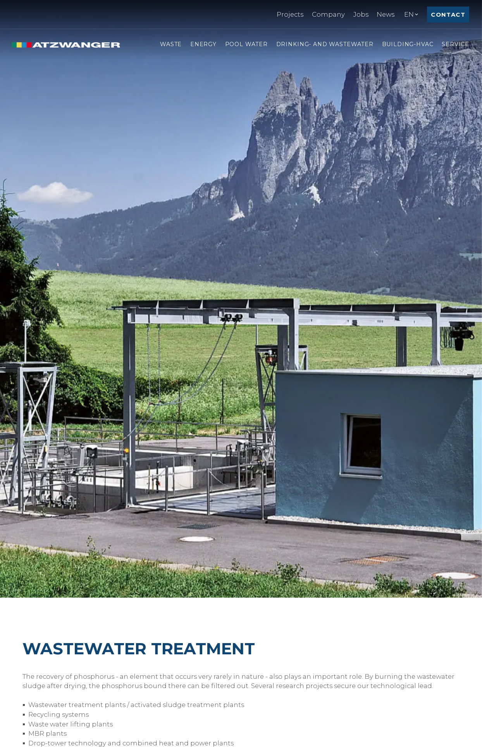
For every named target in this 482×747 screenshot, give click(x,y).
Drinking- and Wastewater (325, 44)
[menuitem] (290, 14)
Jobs (360, 14)
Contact (448, 14)
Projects (290, 14)
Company (328, 14)
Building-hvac (408, 44)
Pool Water (246, 44)
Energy (203, 44)
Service (455, 44)
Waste (171, 44)
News (385, 14)
